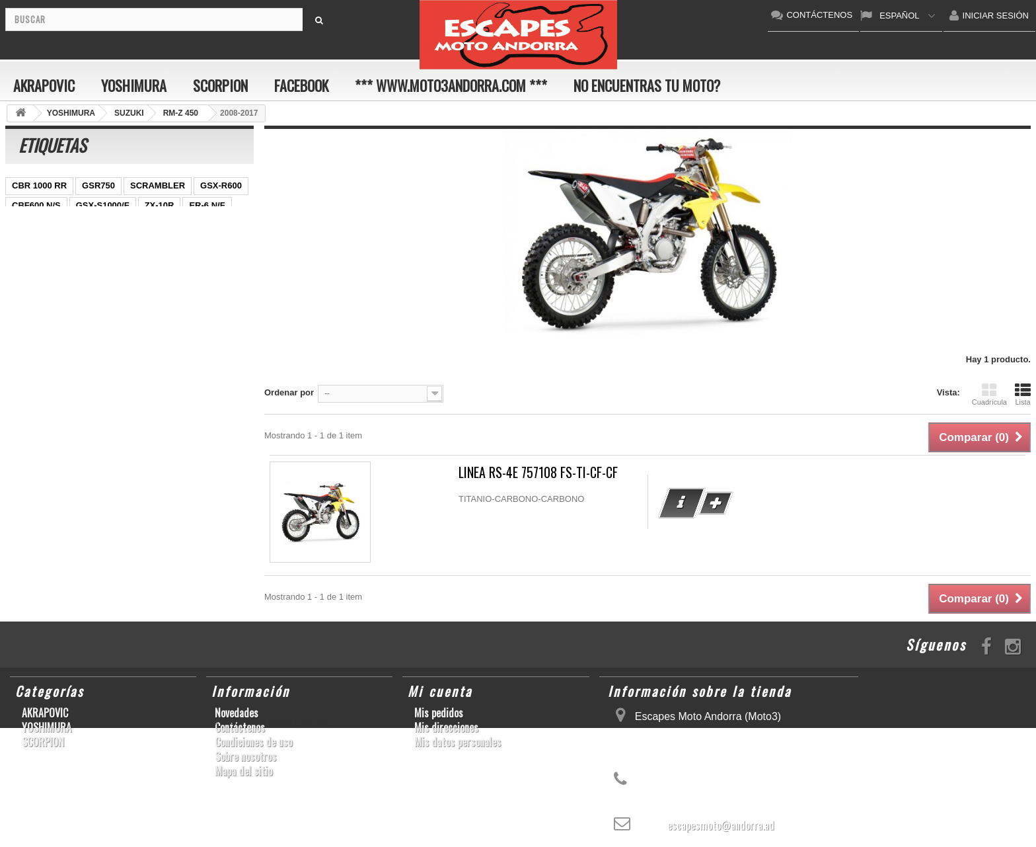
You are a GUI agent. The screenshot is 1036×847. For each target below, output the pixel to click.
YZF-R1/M (166, 245)
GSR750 (98, 185)
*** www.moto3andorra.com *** (451, 85)
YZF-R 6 (115, 245)
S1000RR (155, 285)
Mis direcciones (446, 727)
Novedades (236, 713)
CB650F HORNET (47, 344)
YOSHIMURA (133, 85)
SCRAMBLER (157, 185)
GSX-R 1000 (36, 285)
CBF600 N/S (36, 205)
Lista (1023, 394)
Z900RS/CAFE (139, 324)
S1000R (74, 304)
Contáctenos (240, 727)
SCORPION (220, 85)
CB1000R (220, 245)
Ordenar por (289, 392)
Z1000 (117, 304)
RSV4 (184, 265)
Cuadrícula (989, 394)
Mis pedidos (438, 713)
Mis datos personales (457, 742)
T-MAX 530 (166, 304)
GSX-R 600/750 (42, 265)
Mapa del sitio (243, 771)
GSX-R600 (221, 185)
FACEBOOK (301, 85)
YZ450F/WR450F (45, 225)
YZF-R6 (205, 285)
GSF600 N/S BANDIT (53, 324)
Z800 (215, 225)
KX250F (28, 304)
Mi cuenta (440, 691)
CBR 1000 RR (39, 185)
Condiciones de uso (253, 742)
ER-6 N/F (207, 205)
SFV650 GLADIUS (48, 245)
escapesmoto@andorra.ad (720, 825)
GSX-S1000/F (103, 205)
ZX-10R (159, 205)
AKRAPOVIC (44, 85)
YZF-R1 (109, 225)
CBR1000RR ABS (123, 265)
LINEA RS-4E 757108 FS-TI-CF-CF (538, 472)
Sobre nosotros (245, 756)
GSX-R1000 (99, 285)
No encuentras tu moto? (647, 85)
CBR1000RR (164, 225)
